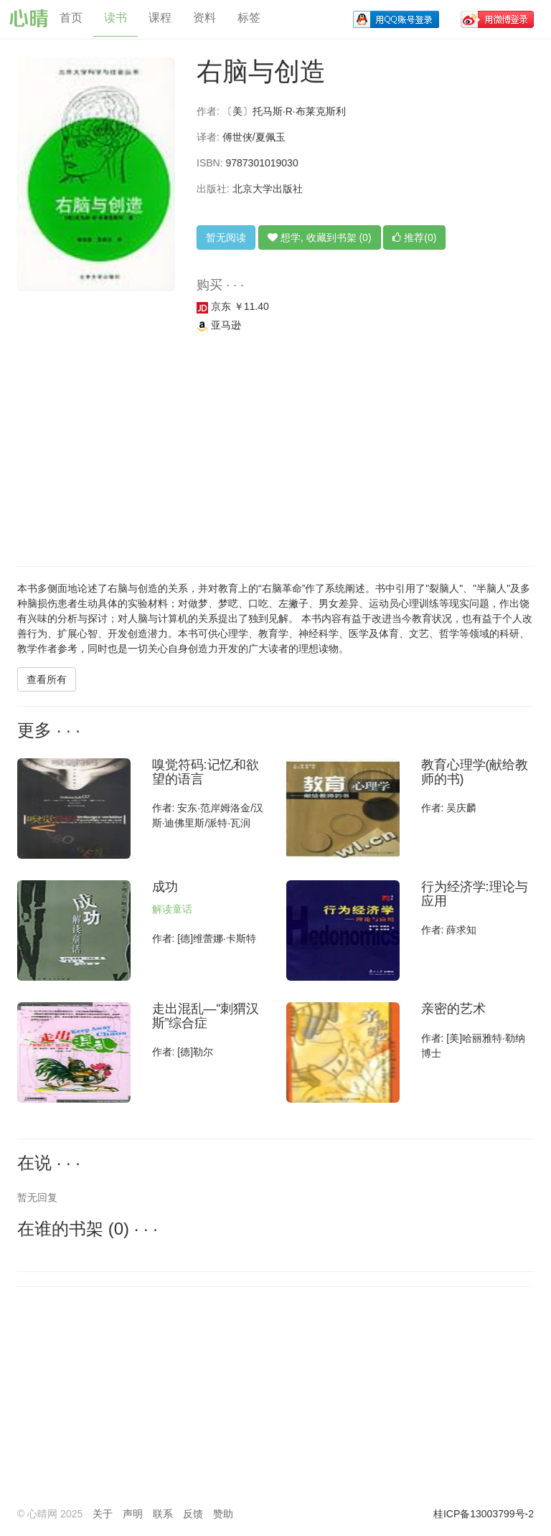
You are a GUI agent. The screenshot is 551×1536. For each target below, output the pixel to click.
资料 (204, 17)
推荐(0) (414, 237)
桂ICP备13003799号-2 (483, 1513)
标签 (248, 17)
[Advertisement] (275, 451)
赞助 (223, 1513)
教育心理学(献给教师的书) (475, 772)
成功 (165, 887)
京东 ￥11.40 (233, 306)
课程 (160, 17)
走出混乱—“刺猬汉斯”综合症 (206, 1016)
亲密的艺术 (453, 1009)
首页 (71, 17)
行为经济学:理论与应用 (474, 894)
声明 (133, 1513)
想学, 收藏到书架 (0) (320, 237)
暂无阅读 (226, 237)
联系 (163, 1513)
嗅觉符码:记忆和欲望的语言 (205, 772)
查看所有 (47, 679)
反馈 (193, 1513)
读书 (115, 17)
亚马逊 (219, 325)
